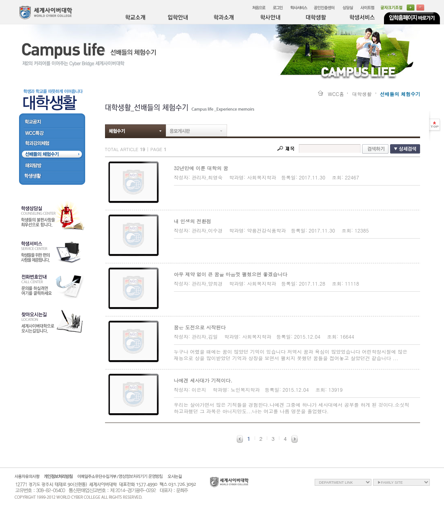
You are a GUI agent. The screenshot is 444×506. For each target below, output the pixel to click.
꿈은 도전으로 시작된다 (200, 327)
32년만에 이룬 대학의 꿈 (201, 167)
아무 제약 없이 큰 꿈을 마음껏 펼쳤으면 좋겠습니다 (230, 274)
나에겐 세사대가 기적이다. (203, 380)
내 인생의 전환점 (192, 221)
